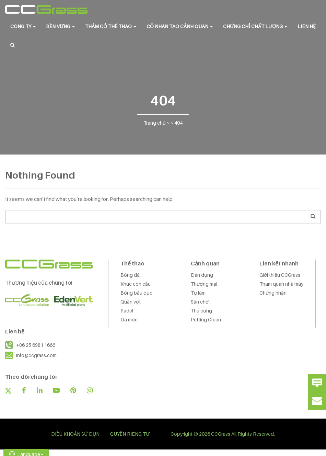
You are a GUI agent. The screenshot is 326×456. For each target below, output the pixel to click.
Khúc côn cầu (135, 284)
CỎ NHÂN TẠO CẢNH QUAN (180, 26)
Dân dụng (202, 275)
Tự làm (198, 293)
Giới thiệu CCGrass (279, 275)
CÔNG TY (23, 26)
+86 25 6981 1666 (35, 345)
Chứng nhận (273, 293)
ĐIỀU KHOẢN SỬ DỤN (75, 434)
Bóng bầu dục (136, 293)
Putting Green (206, 319)
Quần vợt (130, 302)
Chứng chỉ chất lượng (255, 26)
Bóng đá (130, 275)
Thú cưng (201, 311)
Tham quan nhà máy (281, 284)
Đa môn (129, 319)
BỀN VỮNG (60, 26)
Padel (126, 311)
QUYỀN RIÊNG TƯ (130, 434)
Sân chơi (200, 302)
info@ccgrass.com (36, 355)
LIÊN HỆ (307, 26)
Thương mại (204, 284)
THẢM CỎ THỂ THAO (110, 26)
